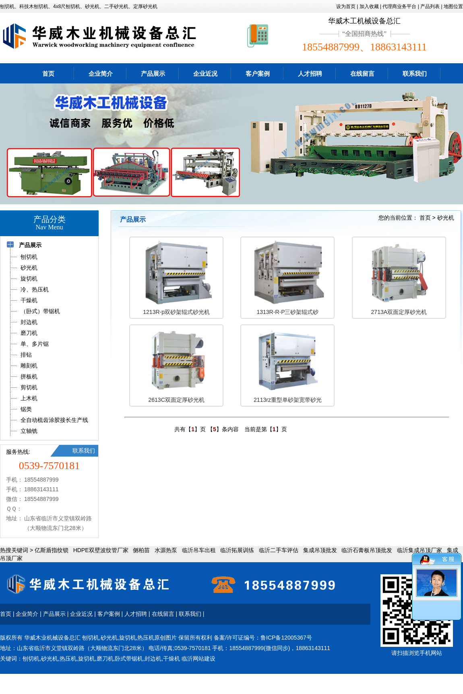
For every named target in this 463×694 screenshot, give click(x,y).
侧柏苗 (141, 550)
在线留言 (362, 73)
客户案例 (258, 73)
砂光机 (445, 217)
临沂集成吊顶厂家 (419, 550)
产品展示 (153, 73)
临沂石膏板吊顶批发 (366, 550)
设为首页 (346, 6)
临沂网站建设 (198, 658)
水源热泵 (166, 550)
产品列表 (430, 6)
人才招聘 (310, 73)
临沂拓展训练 (237, 550)
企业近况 (205, 73)
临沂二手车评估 (278, 550)
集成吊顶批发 (320, 550)
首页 (48, 73)
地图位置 (453, 6)
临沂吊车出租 (199, 550)
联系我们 (415, 73)
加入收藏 (369, 6)
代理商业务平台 (399, 6)
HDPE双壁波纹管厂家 (100, 550)
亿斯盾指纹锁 (51, 550)
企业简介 (101, 73)
